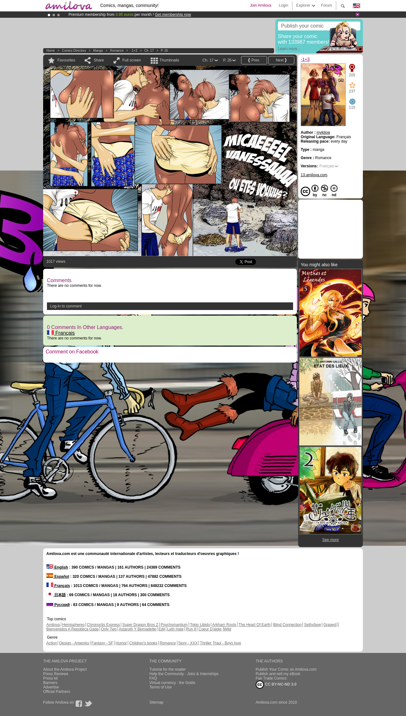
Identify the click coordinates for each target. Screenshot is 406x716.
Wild (227, 629)
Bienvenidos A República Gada (72, 629)
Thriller (206, 643)
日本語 (56, 595)
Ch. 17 (149, 50)
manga (98, 50)
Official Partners (56, 691)
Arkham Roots (224, 624)
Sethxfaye (312, 624)
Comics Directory (74, 50)
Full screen (131, 60)
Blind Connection (287, 624)
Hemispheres (73, 624)
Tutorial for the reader (167, 669)
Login (283, 5)
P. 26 (164, 50)
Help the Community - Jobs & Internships (184, 674)
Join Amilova (260, 5)
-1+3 (134, 50)
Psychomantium (173, 624)
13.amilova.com (314, 175)
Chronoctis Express (103, 624)
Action (51, 643)
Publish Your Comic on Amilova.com (286, 669)
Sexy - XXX (188, 643)
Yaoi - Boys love (227, 643)
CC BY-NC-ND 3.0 (276, 685)
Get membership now (173, 14)
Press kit (50, 678)
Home (50, 50)
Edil (162, 629)
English (57, 567)
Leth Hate (175, 629)
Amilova (53, 624)
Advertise (51, 687)
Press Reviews (55, 674)
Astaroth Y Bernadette (137, 629)
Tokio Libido (200, 624)
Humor (121, 643)
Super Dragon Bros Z (140, 624)
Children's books (143, 643)
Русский (58, 605)
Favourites (66, 60)
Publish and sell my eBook (278, 674)
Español (57, 576)
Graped (329, 624)
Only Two (109, 629)
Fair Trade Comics (271, 678)
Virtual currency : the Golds (172, 683)
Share (99, 60)
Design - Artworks (74, 643)
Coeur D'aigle (211, 629)
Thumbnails (169, 60)
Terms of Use (160, 687)
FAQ (153, 678)
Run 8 (191, 629)
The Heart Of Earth (255, 624)
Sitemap (156, 702)
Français (61, 333)
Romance (117, 50)
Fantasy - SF (102, 643)
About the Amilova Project (65, 669)
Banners (50, 683)
